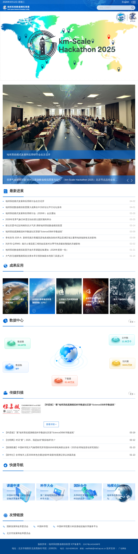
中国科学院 (42, 526)
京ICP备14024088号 (91, 544)
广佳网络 (122, 548)
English (125, 2)
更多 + (132, 322)
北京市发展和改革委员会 (18, 533)
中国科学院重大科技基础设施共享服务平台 (77, 526)
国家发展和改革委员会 (17, 526)
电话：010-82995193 (69, 548)
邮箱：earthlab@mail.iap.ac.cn (93, 548)
